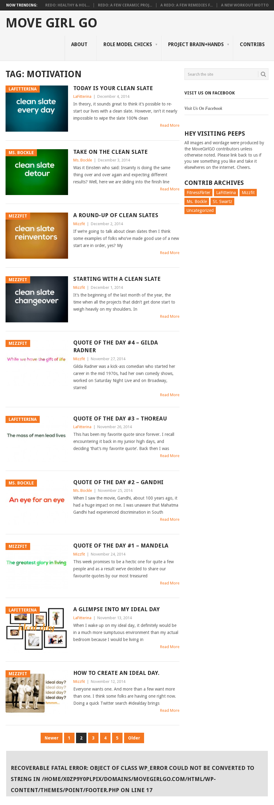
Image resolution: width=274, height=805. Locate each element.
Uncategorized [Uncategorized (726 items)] (200, 210)
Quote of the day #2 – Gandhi (118, 482)
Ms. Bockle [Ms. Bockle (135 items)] (197, 201)
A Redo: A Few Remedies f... (186, 5)
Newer (51, 737)
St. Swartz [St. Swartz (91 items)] (222, 201)
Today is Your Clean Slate (113, 88)
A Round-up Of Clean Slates (115, 215)
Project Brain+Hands (196, 44)
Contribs (252, 44)
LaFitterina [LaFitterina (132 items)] (226, 192)
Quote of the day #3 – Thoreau (120, 418)
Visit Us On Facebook (209, 92)
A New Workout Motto (245, 5)
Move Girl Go (51, 23)
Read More (169, 125)
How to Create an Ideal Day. (116, 673)
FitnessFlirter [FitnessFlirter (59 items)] (198, 192)
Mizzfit (79, 223)
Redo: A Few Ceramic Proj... (125, 5)
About (79, 44)
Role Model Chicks (127, 44)
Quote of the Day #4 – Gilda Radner (115, 346)
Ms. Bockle (82, 160)
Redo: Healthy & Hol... (67, 5)
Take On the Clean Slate (110, 152)
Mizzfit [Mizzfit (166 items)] (248, 192)
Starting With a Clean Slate (117, 279)
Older (134, 737)
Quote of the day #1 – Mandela (120, 545)
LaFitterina (82, 96)
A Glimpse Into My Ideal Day (116, 609)
